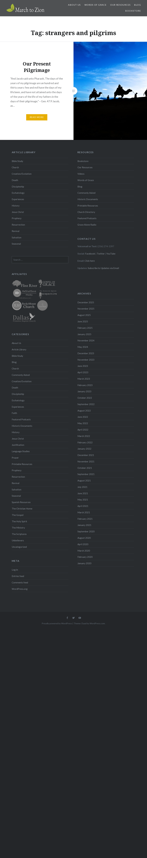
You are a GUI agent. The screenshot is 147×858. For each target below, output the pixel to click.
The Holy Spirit (19, 521)
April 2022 (82, 429)
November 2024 (85, 340)
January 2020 (84, 563)
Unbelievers (18, 540)
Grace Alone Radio (86, 224)
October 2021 (84, 467)
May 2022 (82, 423)
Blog (137, 5)
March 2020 (83, 550)
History (15, 205)
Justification (18, 444)
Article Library (19, 349)
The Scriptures (19, 534)
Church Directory (86, 212)
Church (15, 167)
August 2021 (84, 480)
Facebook (90, 253)
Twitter (101, 253)
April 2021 (82, 506)
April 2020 (82, 544)
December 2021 (85, 455)
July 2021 (82, 487)
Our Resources (120, 5)
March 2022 (83, 436)
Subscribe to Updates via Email (103, 268)
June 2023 (82, 366)
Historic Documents (87, 199)
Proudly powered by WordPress (57, 623)
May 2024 (82, 346)
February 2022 (85, 442)
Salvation (16, 237)
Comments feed (20, 582)
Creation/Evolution (22, 173)
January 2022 (84, 448)
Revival (15, 231)
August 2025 (84, 315)
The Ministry (18, 527)
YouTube (110, 253)
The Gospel (17, 515)
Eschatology (18, 192)
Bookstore (133, 10)
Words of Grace (95, 5)
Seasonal (16, 243)
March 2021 (83, 512)
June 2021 (82, 493)
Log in (15, 569)
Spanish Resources (21, 502)
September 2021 (85, 474)
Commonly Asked (86, 192)
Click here (90, 260)
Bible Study (17, 161)
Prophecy (16, 218)
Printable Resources (87, 205)
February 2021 (85, 518)
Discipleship (18, 186)
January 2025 (84, 334)
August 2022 (84, 410)
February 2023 (85, 385)
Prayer (15, 457)
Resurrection (18, 224)
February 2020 (85, 556)
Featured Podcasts (86, 218)
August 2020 (84, 537)
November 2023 (85, 359)
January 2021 (84, 525)
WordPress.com (97, 623)
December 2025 (85, 302)
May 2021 (82, 499)
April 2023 (82, 372)
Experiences (18, 199)
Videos (80, 173)
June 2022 (82, 416)
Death (15, 180)
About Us (74, 5)
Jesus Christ (18, 212)
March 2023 (83, 378)
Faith (14, 413)
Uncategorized (19, 546)
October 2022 (84, 397)
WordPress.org (20, 588)
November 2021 (85, 461)
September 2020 (85, 531)
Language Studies (21, 451)
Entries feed (18, 576)
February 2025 (85, 327)
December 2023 (85, 353)
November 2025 (85, 308)
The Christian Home (22, 508)
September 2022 (85, 404)
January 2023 (84, 391)
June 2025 (82, 321)
